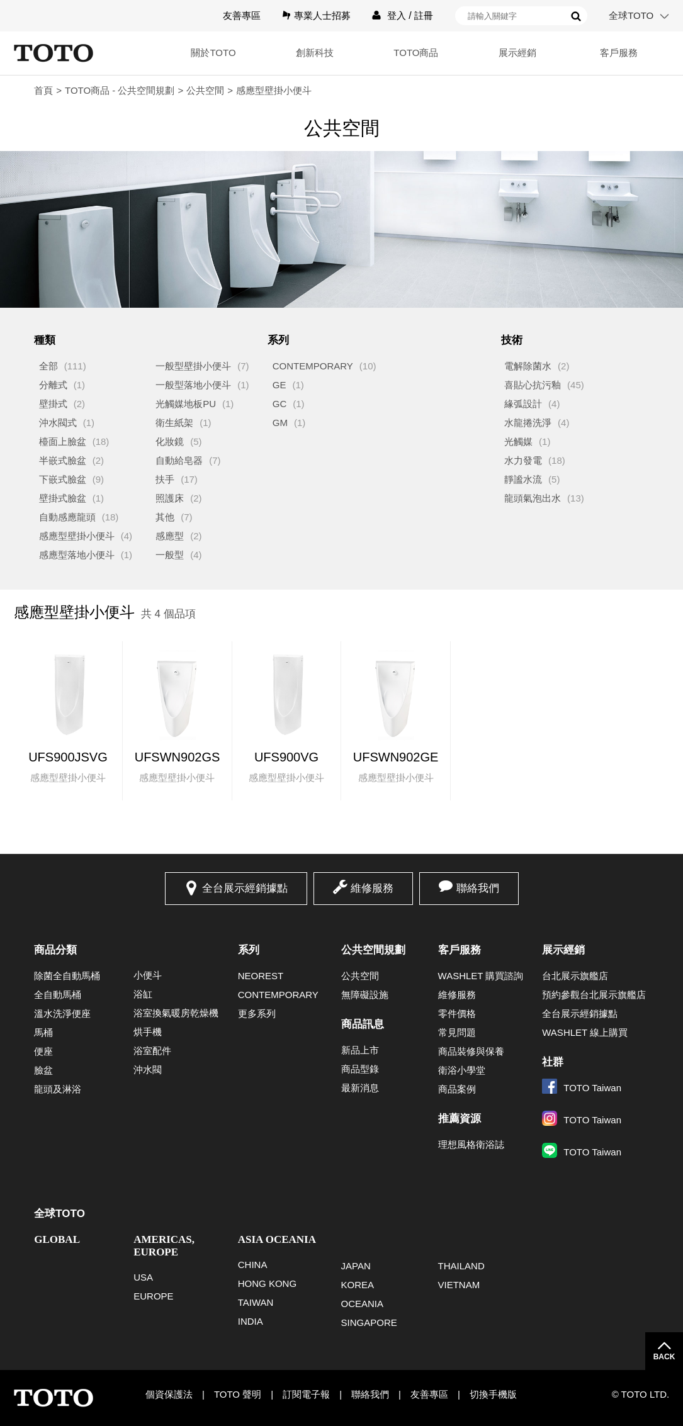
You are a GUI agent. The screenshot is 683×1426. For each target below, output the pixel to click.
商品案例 (457, 1089)
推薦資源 (459, 1119)
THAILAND (461, 1265)
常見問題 (457, 1032)
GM (280, 422)
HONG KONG (267, 1283)
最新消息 (360, 1087)
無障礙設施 (364, 994)
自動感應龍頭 (67, 517)
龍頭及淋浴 (57, 1089)
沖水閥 (147, 1069)
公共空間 (205, 90)
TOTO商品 (407, 52)
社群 (552, 1062)
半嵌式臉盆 (62, 460)
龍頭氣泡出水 (532, 498)
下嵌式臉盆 (62, 479)
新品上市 (360, 1050)
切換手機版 (493, 1394)
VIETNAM (459, 1284)
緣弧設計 (523, 403)
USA (143, 1277)
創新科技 (302, 52)
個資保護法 (169, 1394)
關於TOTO (197, 52)
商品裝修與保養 (471, 1051)
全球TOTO (631, 15)
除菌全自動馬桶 (67, 975)
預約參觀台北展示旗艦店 (594, 994)
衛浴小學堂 (461, 1070)
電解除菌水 (527, 366)
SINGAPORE (369, 1322)
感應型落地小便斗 (77, 554)
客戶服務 (617, 52)
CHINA (253, 1264)
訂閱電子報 (306, 1394)
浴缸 (142, 994)
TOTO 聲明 (237, 1394)
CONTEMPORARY (313, 366)
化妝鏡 (169, 441)
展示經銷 (512, 52)
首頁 (43, 90)
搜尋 (576, 16)
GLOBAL (57, 1239)
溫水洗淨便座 (62, 1013)
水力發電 (523, 460)
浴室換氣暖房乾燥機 (175, 1013)
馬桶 (43, 1032)
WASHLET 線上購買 (585, 1032)
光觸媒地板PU (185, 403)
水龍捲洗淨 (527, 422)
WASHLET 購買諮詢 (481, 975)
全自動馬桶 (57, 994)
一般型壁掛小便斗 (193, 366)
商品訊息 (362, 1024)
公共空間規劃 (373, 950)
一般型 (169, 554)
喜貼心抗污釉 (532, 384)
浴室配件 (152, 1050)
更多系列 (257, 1013)
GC (280, 403)
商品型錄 (360, 1069)
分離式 (53, 384)
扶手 (164, 479)
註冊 (423, 15)
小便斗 (147, 975)
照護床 (169, 498)
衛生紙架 (174, 422)
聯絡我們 (477, 888)
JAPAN (356, 1265)
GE (279, 384)
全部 (48, 366)
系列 (248, 950)
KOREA (358, 1284)
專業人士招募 (322, 15)
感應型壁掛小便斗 (77, 536)
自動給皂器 (179, 460)
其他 (164, 517)
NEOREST (261, 975)
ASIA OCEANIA (277, 1239)
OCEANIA (362, 1303)
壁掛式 (53, 403)
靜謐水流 (523, 479)
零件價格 (457, 1013)
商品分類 (55, 950)
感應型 (169, 536)
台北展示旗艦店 (575, 975)
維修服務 (372, 888)
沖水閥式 (58, 422)
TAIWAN (256, 1302)
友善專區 (242, 15)
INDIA (250, 1321)
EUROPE (153, 1296)
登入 (396, 15)
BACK (664, 1356)
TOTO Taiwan (581, 1087)
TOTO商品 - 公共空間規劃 (119, 90)
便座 (43, 1051)
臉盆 (43, 1070)
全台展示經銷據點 (245, 888)
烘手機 (147, 1031)
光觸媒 (518, 441)
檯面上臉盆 (62, 441)
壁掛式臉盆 (62, 498)
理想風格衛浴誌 (471, 1144)
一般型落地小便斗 (193, 384)
